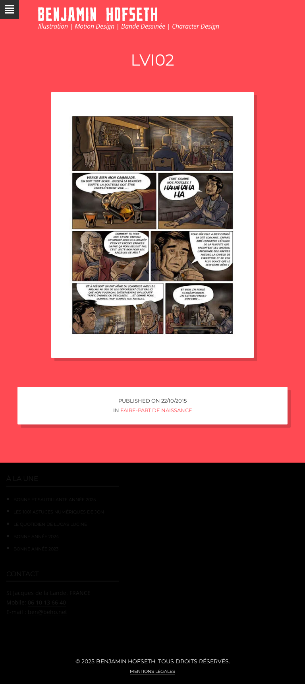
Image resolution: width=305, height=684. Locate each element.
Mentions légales (152, 671)
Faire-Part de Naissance (156, 410)
